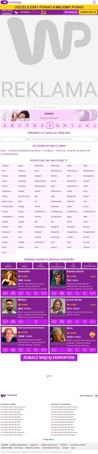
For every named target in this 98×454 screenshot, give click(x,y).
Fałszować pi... (72, 171)
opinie (24, 276)
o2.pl (73, 447)
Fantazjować (88, 176)
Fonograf (54, 227)
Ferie (85, 191)
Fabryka (5, 165)
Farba (4, 181)
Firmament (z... (8, 216)
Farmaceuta (72, 181)
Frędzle (70, 237)
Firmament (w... (89, 211)
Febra (85, 186)
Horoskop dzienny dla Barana (11, 414)
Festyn (4, 196)
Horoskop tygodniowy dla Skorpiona (64, 432)
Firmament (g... (57, 211)
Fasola (4, 186)
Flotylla (5, 227)
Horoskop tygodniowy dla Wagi (62, 430)
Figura (86, 196)
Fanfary (54, 176)
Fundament (39, 242)
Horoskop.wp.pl (43, 107)
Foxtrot (5, 237)
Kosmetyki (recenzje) (51, 447)
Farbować (22, 181)
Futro (69, 247)
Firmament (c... (41, 211)
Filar (20, 201)
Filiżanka (70, 201)
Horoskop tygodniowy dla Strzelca (63, 435)
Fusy (36, 247)
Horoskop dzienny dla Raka (11, 422)
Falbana (21, 171)
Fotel (20, 232)
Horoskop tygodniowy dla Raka (62, 422)
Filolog (21, 206)
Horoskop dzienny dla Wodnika (12, 409)
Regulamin (34, 445)
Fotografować (89, 232)
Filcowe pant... (56, 201)
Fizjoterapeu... (56, 216)
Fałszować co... (57, 171)
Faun (53, 186)
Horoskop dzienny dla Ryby (11, 412)
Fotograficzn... (72, 232)
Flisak (69, 222)
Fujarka (21, 242)
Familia (5, 176)
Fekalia (21, 191)
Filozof (37, 206)
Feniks (69, 191)
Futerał (54, 247)
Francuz (38, 237)
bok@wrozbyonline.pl (18, 445)
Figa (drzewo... (24, 196)
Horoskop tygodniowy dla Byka (62, 417)
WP (35, 107)
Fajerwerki (39, 165)
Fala (3, 171)
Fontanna (71, 227)
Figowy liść (71, 196)
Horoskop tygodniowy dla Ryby (62, 412)
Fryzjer (5, 242)
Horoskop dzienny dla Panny (11, 427)
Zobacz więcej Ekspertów (49, 357)
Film (85, 201)
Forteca (86, 227)
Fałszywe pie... (89, 171)
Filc (36, 201)
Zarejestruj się (88, 12)
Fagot (20, 165)
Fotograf (38, 232)
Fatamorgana (40, 186)
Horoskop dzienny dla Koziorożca (13, 407)
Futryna (86, 247)
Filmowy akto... (8, 206)
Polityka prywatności (49, 445)
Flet (36, 222)
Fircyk (20, 211)
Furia (69, 242)
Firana (86, 206)
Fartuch (86, 181)
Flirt (52, 222)
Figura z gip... (7, 201)
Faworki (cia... (72, 186)
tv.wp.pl (65, 447)
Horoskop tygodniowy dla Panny (63, 427)
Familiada (22, 176)
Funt (52, 242)
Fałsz (37, 171)
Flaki (85, 216)
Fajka (69, 165)
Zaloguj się (70, 12)
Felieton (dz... (56, 191)
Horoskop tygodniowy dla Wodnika (64, 409)
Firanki (5, 211)
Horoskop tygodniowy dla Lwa (62, 425)
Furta (4, 247)
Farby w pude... (41, 181)
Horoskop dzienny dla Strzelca (12, 435)
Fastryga (21, 186)
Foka (20, 227)
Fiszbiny (38, 216)
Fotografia (55, 232)
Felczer (38, 191)
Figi (36, 196)
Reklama (64, 445)
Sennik (53, 107)
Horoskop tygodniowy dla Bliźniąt (63, 419)
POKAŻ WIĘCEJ (49, 439)
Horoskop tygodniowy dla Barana (63, 414)
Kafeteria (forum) (32, 447)
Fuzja (4, 252)
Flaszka (21, 222)
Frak (20, 237)
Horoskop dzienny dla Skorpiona (12, 432)
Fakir (85, 165)
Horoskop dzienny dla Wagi (11, 430)
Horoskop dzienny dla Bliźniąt (11, 419)
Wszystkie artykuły (77, 445)
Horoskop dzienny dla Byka (11, 417)
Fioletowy (55, 206)
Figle (53, 196)
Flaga (69, 216)
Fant (69, 176)
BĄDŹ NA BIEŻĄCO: (88, 396)
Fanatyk (38, 176)
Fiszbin (21, 216)
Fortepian (6, 232)
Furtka (20, 247)
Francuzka (55, 237)
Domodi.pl (18, 447)
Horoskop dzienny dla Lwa (10, 425)
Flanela (5, 222)
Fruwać (86, 237)
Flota (85, 222)
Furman (86, 242)
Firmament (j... (73, 211)
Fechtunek (6, 191)
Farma (53, 181)
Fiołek (69, 206)
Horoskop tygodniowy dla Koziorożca (64, 407)
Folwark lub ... (40, 227)
